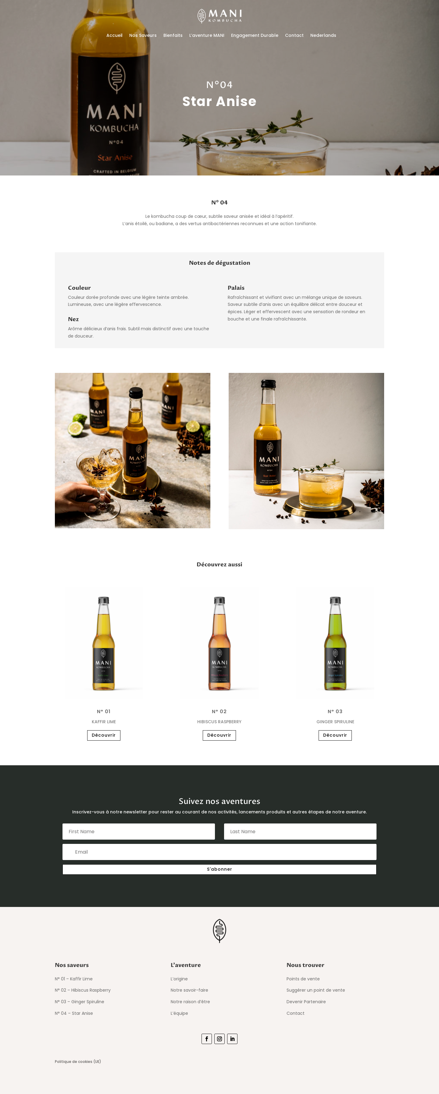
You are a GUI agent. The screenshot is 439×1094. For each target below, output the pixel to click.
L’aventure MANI (206, 35)
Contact (294, 35)
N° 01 (104, 711)
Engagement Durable (254, 35)
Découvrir (104, 735)
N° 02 (219, 711)
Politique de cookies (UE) (78, 1062)
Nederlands (323, 35)
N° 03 (335, 711)
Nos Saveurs (143, 35)
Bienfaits (173, 35)
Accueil (114, 35)
